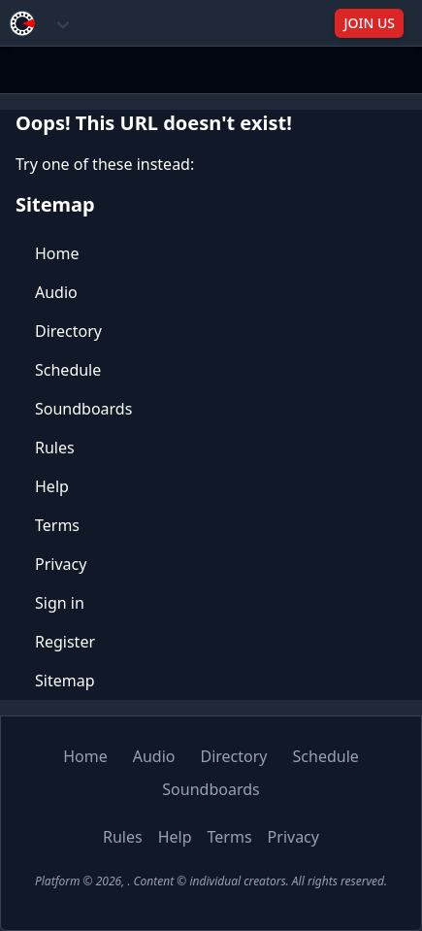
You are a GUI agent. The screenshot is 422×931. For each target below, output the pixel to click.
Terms (57, 525)
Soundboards (83, 408)
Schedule (68, 370)
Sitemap (65, 680)
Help (52, 486)
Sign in (59, 603)
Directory (68, 331)
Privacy (60, 564)
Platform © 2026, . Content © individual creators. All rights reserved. (211, 881)
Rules (55, 447)
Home (57, 253)
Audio (56, 292)
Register (65, 641)
